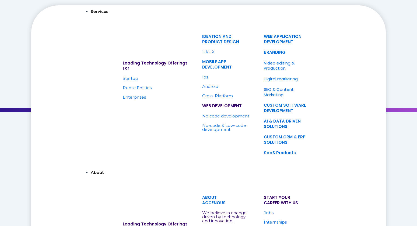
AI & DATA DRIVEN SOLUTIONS (282, 123)
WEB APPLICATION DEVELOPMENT (283, 39)
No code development (225, 116)
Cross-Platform (217, 95)
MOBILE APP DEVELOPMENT (217, 64)
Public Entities (137, 87)
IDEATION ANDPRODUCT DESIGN (220, 39)
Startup (130, 78)
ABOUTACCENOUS (214, 200)
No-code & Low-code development (224, 127)
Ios (205, 77)
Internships (275, 222)
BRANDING (275, 52)
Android (210, 86)
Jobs (269, 212)
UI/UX (208, 51)
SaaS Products (280, 153)
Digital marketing (281, 79)
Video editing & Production (279, 65)
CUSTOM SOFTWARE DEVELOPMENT (285, 107)
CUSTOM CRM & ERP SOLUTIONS (285, 139)
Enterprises (134, 97)
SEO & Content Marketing (279, 92)
